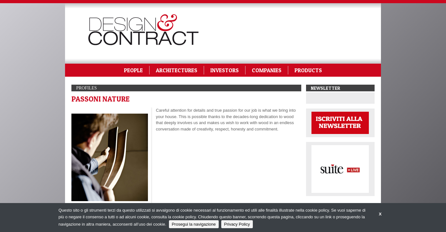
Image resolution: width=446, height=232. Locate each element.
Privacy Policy (237, 224)
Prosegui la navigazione (194, 224)
